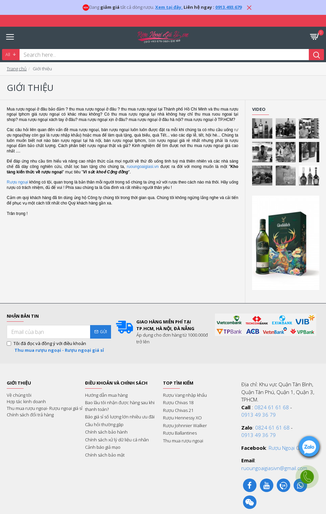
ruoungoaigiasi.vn (143, 166)
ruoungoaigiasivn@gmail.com (274, 468)
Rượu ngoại (17, 182)
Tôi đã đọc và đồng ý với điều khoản (56, 346)
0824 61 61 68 (271, 407)
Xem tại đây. (169, 7)
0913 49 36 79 (258, 414)
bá (150, 140)
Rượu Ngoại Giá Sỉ (289, 447)
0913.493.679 (228, 7)
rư (236, 129)
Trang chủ (17, 69)
